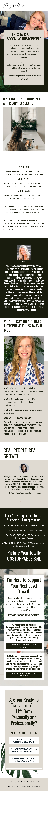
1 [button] (20, 517)
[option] (24, 495)
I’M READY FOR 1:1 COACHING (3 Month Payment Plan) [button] (24, 795)
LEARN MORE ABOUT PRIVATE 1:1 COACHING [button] (24, 702)
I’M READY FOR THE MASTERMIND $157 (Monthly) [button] (24, 770)
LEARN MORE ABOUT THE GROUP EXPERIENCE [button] (24, 669)
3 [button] (25, 517)
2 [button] (23, 517)
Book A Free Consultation (27, 819)
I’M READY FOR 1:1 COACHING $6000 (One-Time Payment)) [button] (24, 782)
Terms (6, 819)
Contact (41, 819)
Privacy (13, 819)
